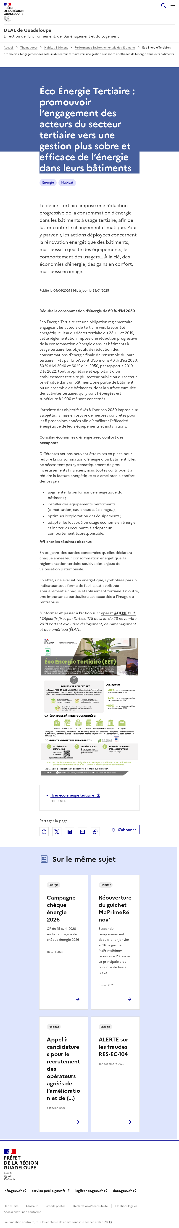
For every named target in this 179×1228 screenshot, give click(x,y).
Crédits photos (55, 1206)
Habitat (67, 182)
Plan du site (11, 1206)
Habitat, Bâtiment (56, 48)
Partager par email (82, 831)
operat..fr (116, 613)
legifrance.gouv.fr (89, 1190)
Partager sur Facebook (44, 831)
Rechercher (163, 5)
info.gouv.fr (13, 1190)
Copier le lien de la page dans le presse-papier (95, 831)
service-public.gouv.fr (48, 1190)
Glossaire (32, 1206)
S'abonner (124, 829)
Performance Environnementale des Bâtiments (105, 48)
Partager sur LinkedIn (69, 831)
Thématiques (28, 48)
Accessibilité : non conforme (22, 1212)
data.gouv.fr (122, 1190)
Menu (172, 5)
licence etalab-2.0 (96, 1222)
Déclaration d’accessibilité (90, 1206)
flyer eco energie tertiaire (72, 795)
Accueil (8, 48)
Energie (48, 182)
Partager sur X (56, 831)
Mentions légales (126, 1206)
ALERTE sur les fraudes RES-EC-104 (113, 1047)
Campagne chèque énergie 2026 (61, 909)
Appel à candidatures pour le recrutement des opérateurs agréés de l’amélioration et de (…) (63, 1069)
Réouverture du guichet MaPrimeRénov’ (115, 909)
